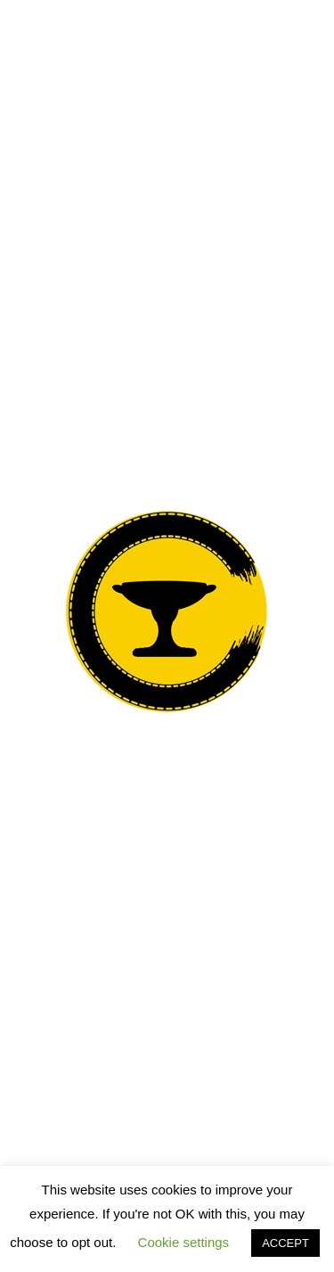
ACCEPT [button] (285, 1243)
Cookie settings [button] (184, 1242)
